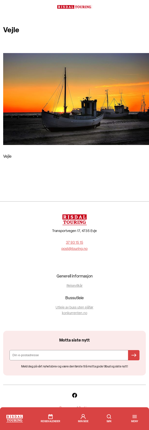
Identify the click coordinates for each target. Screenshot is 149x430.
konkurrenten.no (74, 313)
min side (83, 421)
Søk (109, 416)
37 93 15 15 (74, 243)
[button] (134, 421)
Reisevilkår (75, 286)
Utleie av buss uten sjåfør (74, 307)
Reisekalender (50, 421)
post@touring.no (74, 249)
